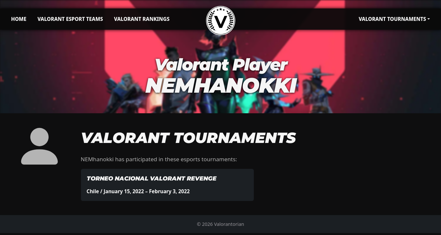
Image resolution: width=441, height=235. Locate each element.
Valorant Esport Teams (70, 19)
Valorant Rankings (141, 19)
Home (18, 19)
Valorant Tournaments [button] (392, 19)
